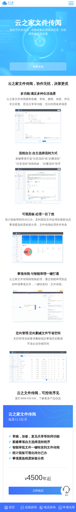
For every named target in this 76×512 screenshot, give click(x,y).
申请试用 (66, 507)
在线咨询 (28, 507)
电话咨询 (47, 507)
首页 (9, 507)
